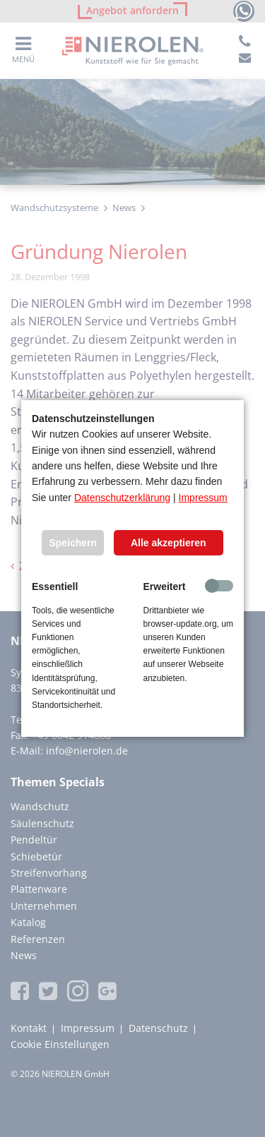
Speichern (73, 542)
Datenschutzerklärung (122, 497)
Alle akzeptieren (168, 542)
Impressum (203, 497)
